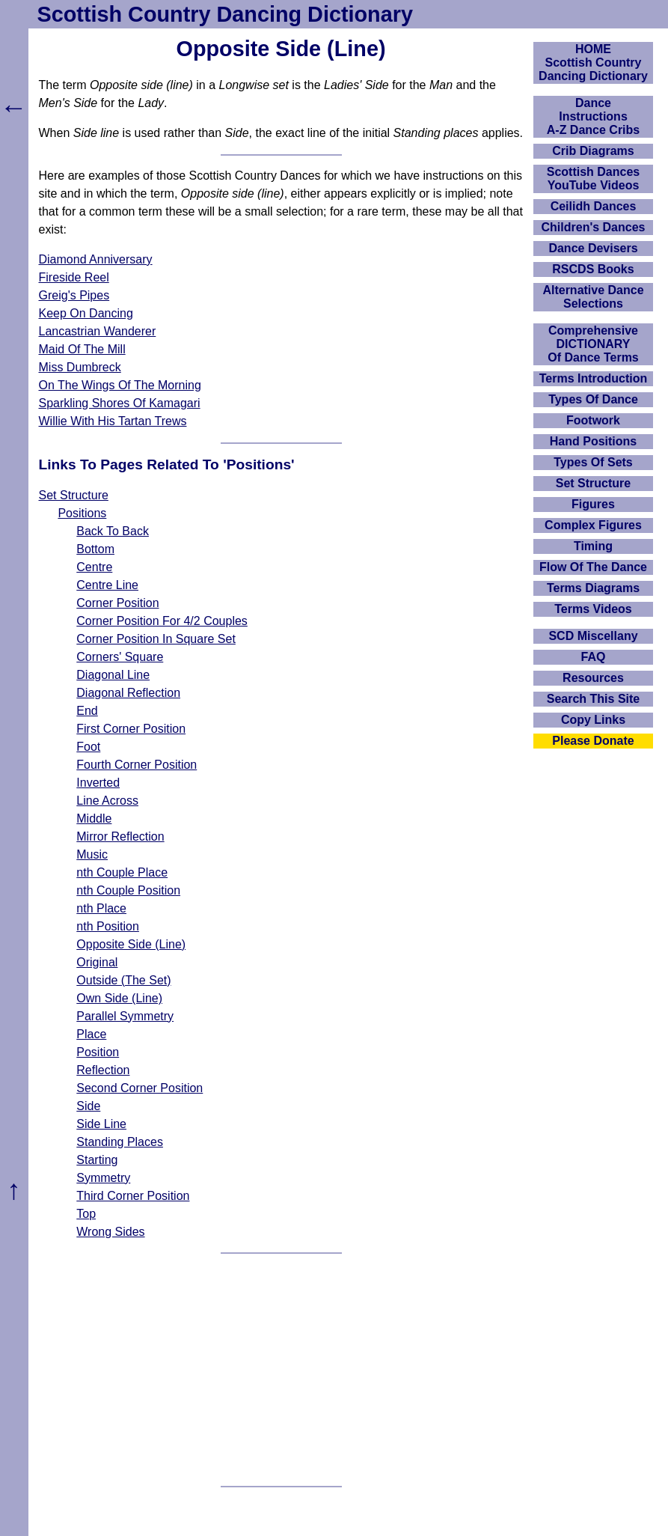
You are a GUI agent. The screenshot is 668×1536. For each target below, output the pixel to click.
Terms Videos (592, 609)
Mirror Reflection (120, 836)
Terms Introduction (593, 378)
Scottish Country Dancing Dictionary (225, 14)
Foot (88, 746)
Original (96, 962)
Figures (593, 504)
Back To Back (112, 531)
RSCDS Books (593, 269)
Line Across (107, 800)
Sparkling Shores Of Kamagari (119, 403)
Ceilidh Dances (594, 206)
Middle (93, 818)
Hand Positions (593, 441)
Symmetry (103, 1177)
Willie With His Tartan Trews (113, 421)
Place (91, 1034)
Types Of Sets (593, 462)
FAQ (593, 656)
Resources (593, 677)
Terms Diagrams (593, 588)
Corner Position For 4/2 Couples (162, 621)
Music (92, 854)
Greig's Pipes (74, 295)
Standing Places (119, 1142)
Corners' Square (119, 656)
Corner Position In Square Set (156, 639)
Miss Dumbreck (80, 367)
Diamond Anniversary (96, 259)
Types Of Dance (593, 399)
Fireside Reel (74, 277)
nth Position (107, 926)
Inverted (98, 782)
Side (88, 1106)
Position (97, 1052)
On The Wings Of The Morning (120, 385)
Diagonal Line (113, 674)
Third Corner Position (132, 1195)
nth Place (101, 908)
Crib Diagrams (593, 150)
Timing (593, 546)
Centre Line (107, 585)
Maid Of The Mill (82, 349)
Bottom (95, 549)
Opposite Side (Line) (131, 944)
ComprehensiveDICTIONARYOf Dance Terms (593, 344)
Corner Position (117, 603)
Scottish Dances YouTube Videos (593, 178)
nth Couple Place (122, 872)
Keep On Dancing (86, 313)
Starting (96, 1159)
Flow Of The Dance (593, 567)
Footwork (593, 420)
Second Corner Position (139, 1088)
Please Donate (593, 740)
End (86, 710)
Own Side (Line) (119, 998)
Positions (82, 513)
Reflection (102, 1070)
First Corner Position (131, 728)
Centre (94, 567)
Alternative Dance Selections (592, 297)
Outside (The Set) (123, 980)
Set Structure (73, 495)
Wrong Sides (110, 1231)
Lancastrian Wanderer (97, 331)
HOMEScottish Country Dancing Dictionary (593, 62)
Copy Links (593, 719)
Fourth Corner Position (136, 764)
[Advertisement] (281, 1370)
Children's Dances (594, 227)
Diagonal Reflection (128, 692)
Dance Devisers (592, 248)
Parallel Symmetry (125, 1016)
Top (86, 1213)
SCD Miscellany (592, 636)
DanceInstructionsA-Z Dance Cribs (593, 116)
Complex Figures (593, 525)
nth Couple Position (128, 890)
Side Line (101, 1124)
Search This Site (593, 698)
